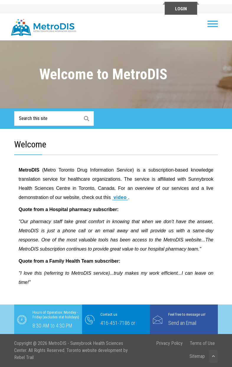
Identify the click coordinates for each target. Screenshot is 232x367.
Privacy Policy (169, 343)
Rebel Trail (24, 357)
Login (181, 8)
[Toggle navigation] (215, 24)
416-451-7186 (115, 323)
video (120, 197)
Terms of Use (202, 343)
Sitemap (197, 356)
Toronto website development (94, 350)
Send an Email (182, 323)
